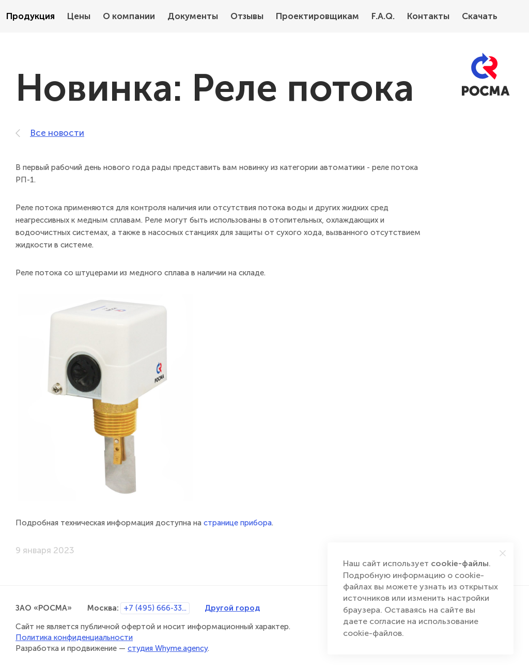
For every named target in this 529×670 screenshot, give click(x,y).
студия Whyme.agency (168, 648)
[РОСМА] (485, 75)
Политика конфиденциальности (74, 637)
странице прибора (238, 523)
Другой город (232, 607)
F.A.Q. (383, 16)
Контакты (428, 16)
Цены (78, 16)
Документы (192, 16)
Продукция (30, 16)
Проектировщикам (317, 16)
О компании (129, 16)
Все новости (49, 133)
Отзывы (246, 16)
